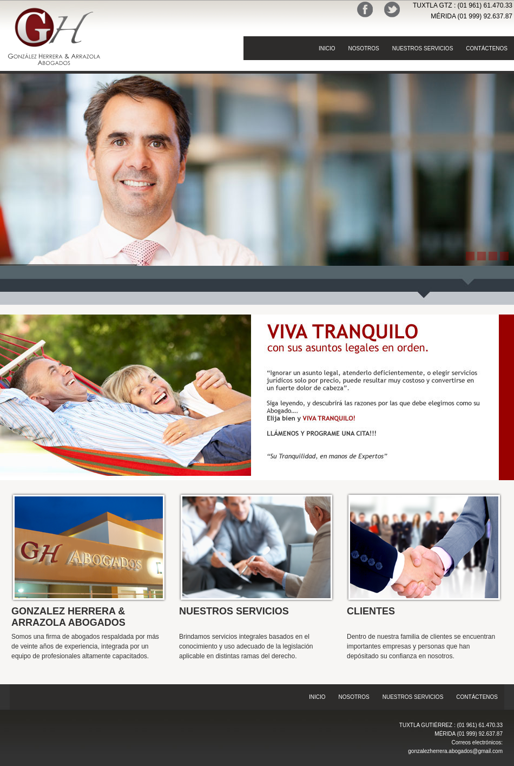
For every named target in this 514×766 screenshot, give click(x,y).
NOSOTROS (363, 48)
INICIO (327, 48)
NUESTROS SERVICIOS (422, 48)
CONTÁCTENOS (487, 48)
